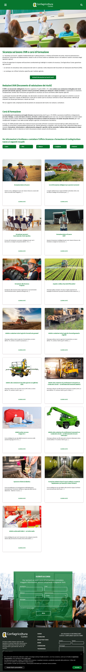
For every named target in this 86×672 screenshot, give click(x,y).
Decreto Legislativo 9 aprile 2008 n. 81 (37, 89)
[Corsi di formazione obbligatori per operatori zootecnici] (64, 160)
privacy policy (30, 608)
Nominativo (23, 586)
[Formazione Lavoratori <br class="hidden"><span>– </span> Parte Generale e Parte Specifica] (22, 210)
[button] (9, 146)
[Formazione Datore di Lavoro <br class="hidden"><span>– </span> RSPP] (64, 210)
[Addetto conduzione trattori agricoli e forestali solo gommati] (22, 308)
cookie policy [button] (27, 658)
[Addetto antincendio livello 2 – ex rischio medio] (22, 506)
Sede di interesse (48, 592)
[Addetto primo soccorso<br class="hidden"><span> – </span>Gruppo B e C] (22, 407)
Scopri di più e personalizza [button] (14, 667)
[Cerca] (76, 5)
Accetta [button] (77, 667)
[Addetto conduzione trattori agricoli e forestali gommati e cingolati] (64, 308)
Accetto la (27, 608)
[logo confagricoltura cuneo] (43, 3)
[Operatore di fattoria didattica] (22, 457)
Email (45, 586)
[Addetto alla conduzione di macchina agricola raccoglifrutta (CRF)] (22, 358)
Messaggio (23, 599)
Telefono (22, 592)
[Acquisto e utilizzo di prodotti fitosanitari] (64, 259)
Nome (61, 641)
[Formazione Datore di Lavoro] (22, 160)
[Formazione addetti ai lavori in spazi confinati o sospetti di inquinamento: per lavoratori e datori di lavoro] (64, 457)
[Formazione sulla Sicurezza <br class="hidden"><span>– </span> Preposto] (22, 259)
